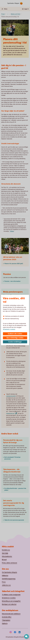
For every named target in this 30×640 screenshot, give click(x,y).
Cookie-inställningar (15, 342)
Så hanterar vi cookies (9, 329)
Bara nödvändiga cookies (15, 338)
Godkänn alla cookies (15, 334)
